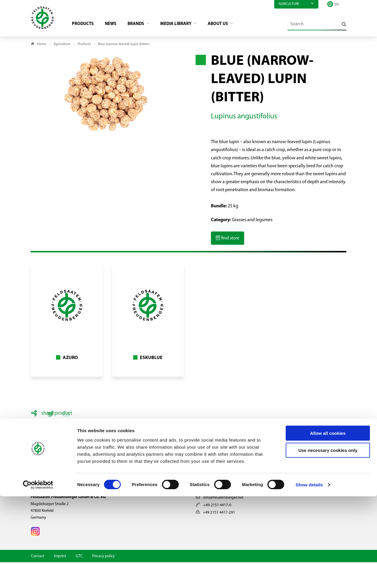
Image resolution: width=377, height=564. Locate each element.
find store (229, 240)
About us (227, 25)
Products (85, 25)
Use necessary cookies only (327, 517)
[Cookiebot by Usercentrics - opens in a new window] (38, 552)
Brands (141, 25)
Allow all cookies (328, 500)
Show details (309, 552)
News (114, 25)
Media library (183, 25)
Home (41, 46)
